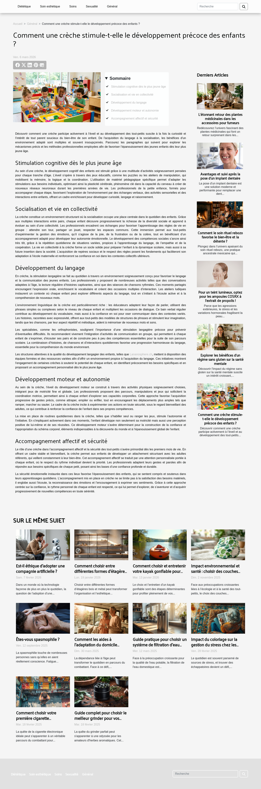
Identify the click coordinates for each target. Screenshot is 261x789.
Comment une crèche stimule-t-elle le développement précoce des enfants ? (220, 418)
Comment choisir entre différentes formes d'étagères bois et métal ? (100, 571)
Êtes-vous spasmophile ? (37, 639)
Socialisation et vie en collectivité (132, 94)
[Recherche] (217, 6)
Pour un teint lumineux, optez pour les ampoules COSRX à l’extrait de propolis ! (220, 296)
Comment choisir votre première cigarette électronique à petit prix (37, 718)
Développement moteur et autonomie (135, 110)
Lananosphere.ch (141, 354)
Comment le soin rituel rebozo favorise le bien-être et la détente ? (220, 237)
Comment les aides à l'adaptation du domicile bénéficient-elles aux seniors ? (101, 645)
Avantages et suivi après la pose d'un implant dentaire (220, 176)
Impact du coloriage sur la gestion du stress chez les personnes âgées (214, 645)
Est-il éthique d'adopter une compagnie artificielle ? (40, 568)
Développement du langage (129, 102)
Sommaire (119, 78)
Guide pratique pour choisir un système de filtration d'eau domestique (160, 645)
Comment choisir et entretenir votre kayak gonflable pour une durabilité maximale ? (159, 571)
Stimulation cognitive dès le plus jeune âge (138, 86)
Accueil (17, 23)
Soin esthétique (50, 6)
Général (112, 6)
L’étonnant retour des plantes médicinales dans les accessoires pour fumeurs (220, 118)
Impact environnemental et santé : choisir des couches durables (215, 571)
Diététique (24, 6)
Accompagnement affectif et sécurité (134, 118)
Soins (72, 6)
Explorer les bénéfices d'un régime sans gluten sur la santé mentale (220, 359)
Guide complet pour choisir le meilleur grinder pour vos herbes (100, 718)
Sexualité (92, 6)
